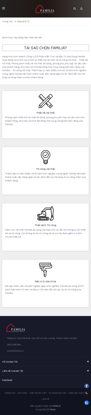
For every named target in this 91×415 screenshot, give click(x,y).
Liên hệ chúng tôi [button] (45, 371)
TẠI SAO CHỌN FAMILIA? (45, 47)
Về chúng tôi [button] (45, 361)
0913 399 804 (14, 344)
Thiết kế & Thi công (45, 225)
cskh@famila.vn (15, 350)
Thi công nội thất (45, 168)
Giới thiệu (22, 393)
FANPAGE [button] (7, 380)
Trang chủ (10, 393)
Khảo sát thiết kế (77, 393)
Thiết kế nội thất (45, 112)
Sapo (53, 409)
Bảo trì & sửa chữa (45, 281)
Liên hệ (45, 399)
